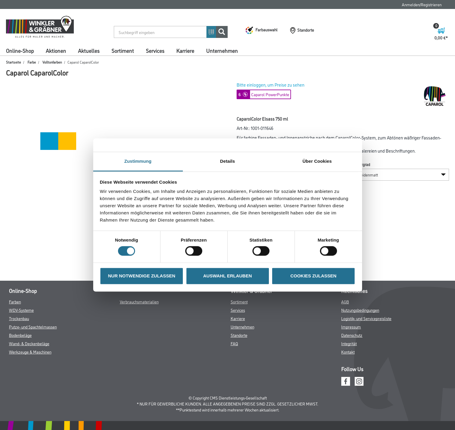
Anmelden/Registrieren (422, 4)
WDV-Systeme (21, 310)
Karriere (185, 50)
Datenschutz (351, 335)
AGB (345, 301)
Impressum (351, 326)
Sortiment (122, 50)
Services (155, 50)
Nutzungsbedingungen (360, 310)
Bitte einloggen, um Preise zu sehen (270, 85)
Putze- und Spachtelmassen (33, 326)
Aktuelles (88, 50)
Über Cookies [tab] (317, 161)
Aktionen (56, 50)
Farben (15, 301)
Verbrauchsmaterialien (139, 301)
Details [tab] (227, 161)
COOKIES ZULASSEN (313, 275)
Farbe (31, 61)
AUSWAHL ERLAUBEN (227, 275)
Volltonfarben (52, 61)
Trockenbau (19, 318)
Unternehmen (222, 50)
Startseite (13, 61)
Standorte (239, 335)
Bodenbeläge (20, 335)
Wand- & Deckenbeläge (29, 343)
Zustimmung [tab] (137, 161)
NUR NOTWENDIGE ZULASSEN (141, 275)
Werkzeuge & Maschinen (30, 351)
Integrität (349, 343)
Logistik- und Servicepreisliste (366, 318)
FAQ (234, 343)
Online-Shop (20, 50)
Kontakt (348, 351)
